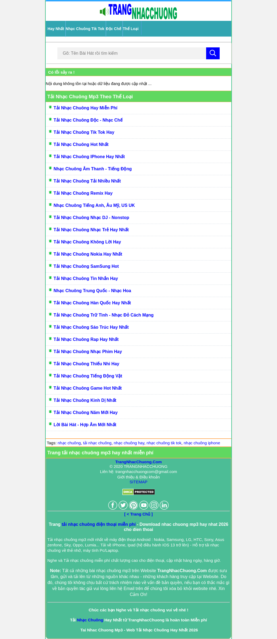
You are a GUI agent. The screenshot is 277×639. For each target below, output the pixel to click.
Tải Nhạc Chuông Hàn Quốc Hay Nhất (92, 303)
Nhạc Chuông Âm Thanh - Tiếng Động (93, 169)
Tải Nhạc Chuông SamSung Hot (86, 266)
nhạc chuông (69, 443)
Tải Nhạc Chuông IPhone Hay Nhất (89, 156)
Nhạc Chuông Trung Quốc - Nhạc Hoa (92, 290)
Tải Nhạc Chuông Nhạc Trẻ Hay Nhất (91, 229)
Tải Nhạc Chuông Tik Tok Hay (84, 132)
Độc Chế (113, 29)
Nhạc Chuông (90, 620)
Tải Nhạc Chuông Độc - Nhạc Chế (88, 120)
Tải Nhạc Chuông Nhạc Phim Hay (88, 351)
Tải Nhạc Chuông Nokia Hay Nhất (88, 254)
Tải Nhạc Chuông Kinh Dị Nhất (85, 400)
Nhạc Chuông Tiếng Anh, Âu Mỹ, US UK (94, 205)
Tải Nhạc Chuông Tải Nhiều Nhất (87, 181)
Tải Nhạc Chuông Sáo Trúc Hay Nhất (91, 327)
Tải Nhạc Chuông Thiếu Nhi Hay (86, 363)
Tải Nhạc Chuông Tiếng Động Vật (88, 376)
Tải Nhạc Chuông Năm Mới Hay (86, 412)
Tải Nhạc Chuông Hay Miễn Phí (85, 108)
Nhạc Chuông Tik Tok (85, 29)
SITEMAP (138, 482)
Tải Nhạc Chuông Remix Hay (83, 193)
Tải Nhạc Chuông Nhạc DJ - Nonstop (91, 217)
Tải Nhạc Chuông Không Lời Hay (87, 242)
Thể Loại (130, 29)
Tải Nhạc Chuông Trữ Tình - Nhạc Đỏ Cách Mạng (104, 315)
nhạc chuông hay (129, 443)
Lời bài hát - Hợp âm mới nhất (85, 424)
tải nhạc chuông (97, 443)
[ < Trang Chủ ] (138, 514)
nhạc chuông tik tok (164, 443)
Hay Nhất (56, 29)
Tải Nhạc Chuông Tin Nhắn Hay (86, 278)
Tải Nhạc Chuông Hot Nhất (81, 144)
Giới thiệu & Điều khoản (138, 477)
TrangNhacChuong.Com (138, 461)
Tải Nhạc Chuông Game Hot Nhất (88, 388)
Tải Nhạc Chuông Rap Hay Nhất (86, 339)
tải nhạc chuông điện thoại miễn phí (99, 524)
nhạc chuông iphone (202, 443)
